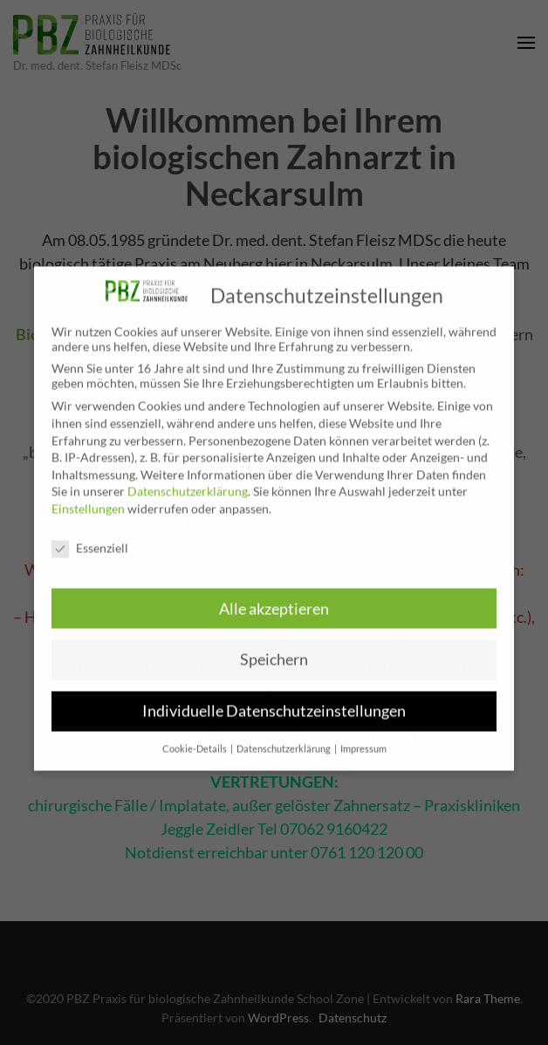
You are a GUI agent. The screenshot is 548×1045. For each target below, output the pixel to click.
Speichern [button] (274, 649)
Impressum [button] (363, 739)
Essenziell (89, 536)
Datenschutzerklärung (187, 481)
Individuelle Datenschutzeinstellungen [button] (274, 701)
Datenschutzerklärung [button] (284, 739)
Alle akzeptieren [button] (274, 598)
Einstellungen (88, 497)
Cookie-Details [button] (195, 739)
